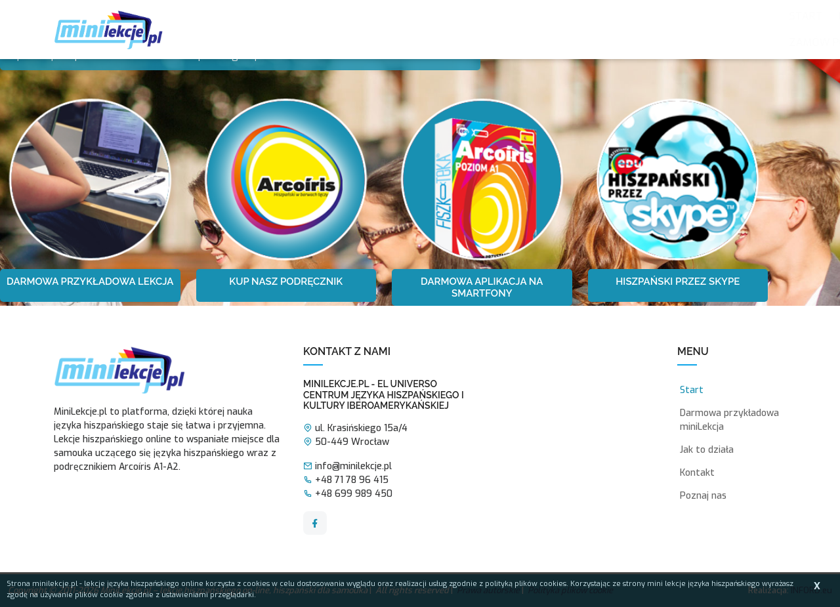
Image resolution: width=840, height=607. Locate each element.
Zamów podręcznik (247, 42)
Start (211, 16)
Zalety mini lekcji (371, 16)
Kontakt (340, 42)
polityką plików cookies (525, 584)
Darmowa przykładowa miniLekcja (729, 420)
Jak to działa (473, 16)
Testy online (634, 16)
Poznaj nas (274, 16)
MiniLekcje (554, 16)
